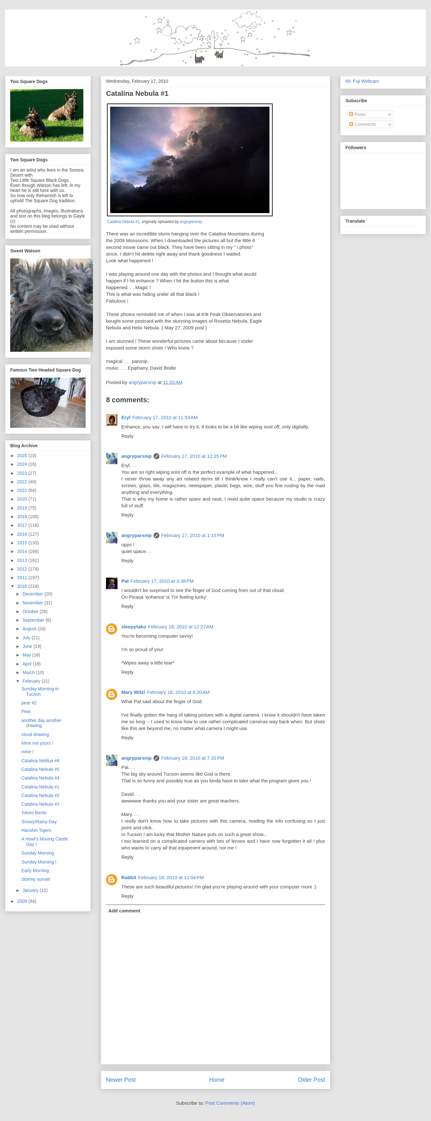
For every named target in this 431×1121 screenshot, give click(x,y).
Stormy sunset (35, 879)
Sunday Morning (37, 853)
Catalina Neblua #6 (40, 760)
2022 (22, 481)
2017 (22, 525)
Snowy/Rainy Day (39, 821)
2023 (22, 473)
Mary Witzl (133, 692)
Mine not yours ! (37, 743)
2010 (22, 586)
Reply (127, 436)
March (29, 672)
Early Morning (35, 870)
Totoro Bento (34, 812)
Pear (26, 711)
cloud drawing (35, 734)
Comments (362, 124)
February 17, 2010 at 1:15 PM (192, 535)
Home (216, 1080)
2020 (22, 499)
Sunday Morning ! (39, 861)
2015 (22, 542)
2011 (22, 577)
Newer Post (121, 1080)
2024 (22, 464)
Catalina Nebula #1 (123, 221)
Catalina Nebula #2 (40, 795)
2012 (22, 569)
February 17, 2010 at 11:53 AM (165, 417)
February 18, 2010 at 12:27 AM (181, 626)
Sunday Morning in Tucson (40, 691)
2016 (22, 534)
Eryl (125, 417)
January (31, 890)
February (32, 681)
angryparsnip (191, 221)
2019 (22, 508)
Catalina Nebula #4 (40, 777)
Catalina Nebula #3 (40, 804)
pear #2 (28, 702)
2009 (22, 901)
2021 (22, 490)
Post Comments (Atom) (230, 1103)
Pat (125, 581)
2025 (22, 455)
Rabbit (128, 877)
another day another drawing (41, 723)
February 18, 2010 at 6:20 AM (178, 692)
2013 (22, 560)
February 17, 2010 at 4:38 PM (162, 581)
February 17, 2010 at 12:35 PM (194, 456)
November (33, 602)
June (27, 646)
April (27, 663)
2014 (22, 551)
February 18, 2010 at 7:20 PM (192, 758)
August (29, 628)
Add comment (124, 910)
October (31, 611)
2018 (22, 516)
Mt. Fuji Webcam (362, 81)
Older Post (311, 1080)
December (33, 593)
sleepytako (133, 626)
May (27, 654)
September (33, 620)
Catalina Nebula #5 (40, 769)
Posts (357, 114)
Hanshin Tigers (36, 830)
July (27, 637)
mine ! (27, 751)
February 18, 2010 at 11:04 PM (171, 877)
